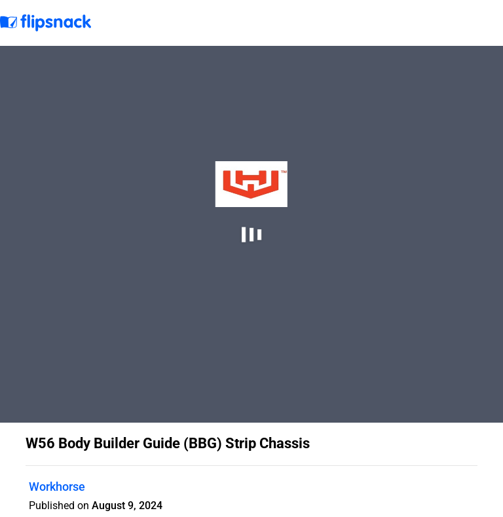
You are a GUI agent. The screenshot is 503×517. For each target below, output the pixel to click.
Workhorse (57, 486)
